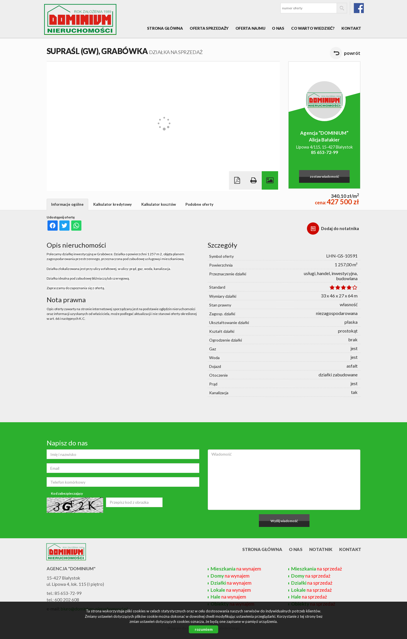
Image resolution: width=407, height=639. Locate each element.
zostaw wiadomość (324, 176)
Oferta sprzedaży (209, 28)
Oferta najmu (250, 28)
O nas (278, 28)
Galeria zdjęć (270, 180)
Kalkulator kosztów (158, 204)
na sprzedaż (316, 569)
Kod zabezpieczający (67, 493)
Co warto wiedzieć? (313, 28)
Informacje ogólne (67, 204)
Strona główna (165, 28)
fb (359, 8)
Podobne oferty (199, 204)
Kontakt (351, 28)
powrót (352, 53)
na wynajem (236, 569)
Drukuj (253, 180)
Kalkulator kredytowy (112, 204)
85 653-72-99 (324, 152)
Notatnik (321, 549)
